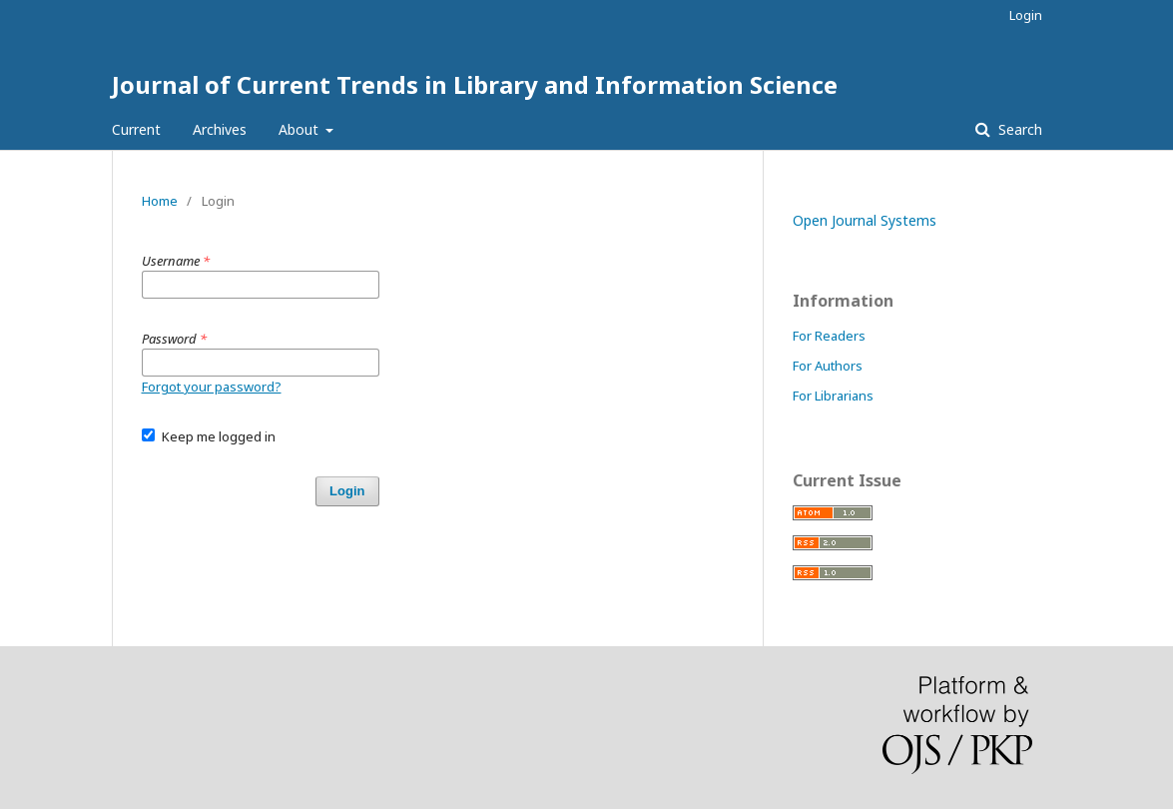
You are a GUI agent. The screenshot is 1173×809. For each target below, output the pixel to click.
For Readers (829, 336)
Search (1018, 129)
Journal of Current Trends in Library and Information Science (475, 84)
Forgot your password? (212, 387)
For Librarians (833, 395)
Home (160, 201)
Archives (220, 129)
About (300, 129)
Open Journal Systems (864, 220)
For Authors (828, 366)
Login (1025, 15)
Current (136, 129)
